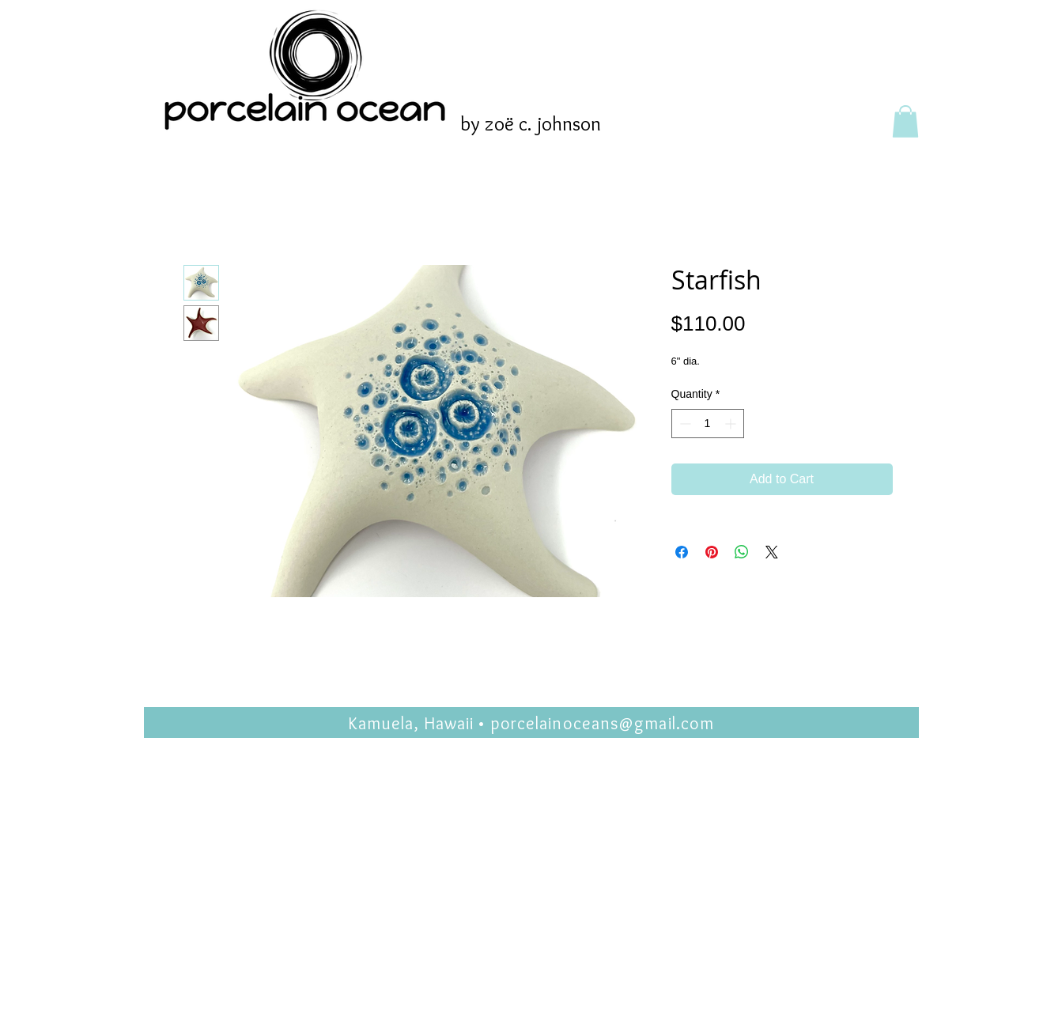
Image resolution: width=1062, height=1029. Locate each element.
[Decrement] (684, 423)
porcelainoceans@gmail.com (602, 723)
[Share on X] (771, 552)
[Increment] (732, 423)
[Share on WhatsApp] (741, 552)
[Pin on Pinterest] (711, 552)
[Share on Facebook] (681, 552)
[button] (905, 121)
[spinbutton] (708, 423)
